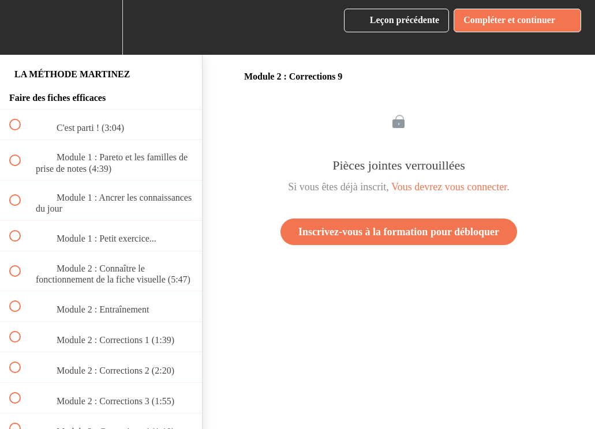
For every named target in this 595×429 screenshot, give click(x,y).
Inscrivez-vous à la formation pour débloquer (398, 232)
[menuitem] (101, 27)
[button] (21, 27)
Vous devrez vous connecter (449, 187)
